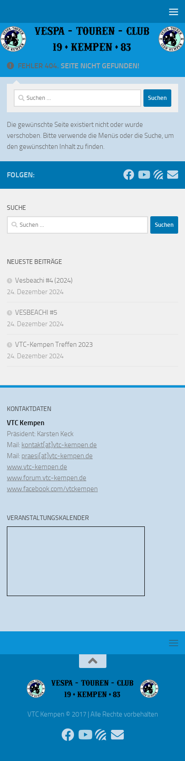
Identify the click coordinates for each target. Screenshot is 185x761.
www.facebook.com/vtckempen (52, 489)
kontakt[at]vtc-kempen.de (59, 445)
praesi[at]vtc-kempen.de (57, 456)
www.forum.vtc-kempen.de (46, 478)
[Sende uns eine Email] (172, 174)
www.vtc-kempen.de (37, 467)
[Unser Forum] (158, 174)
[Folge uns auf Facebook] (128, 174)
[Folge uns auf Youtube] (143, 174)
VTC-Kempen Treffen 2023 (54, 344)
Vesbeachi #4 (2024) (44, 280)
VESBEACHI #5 (36, 312)
